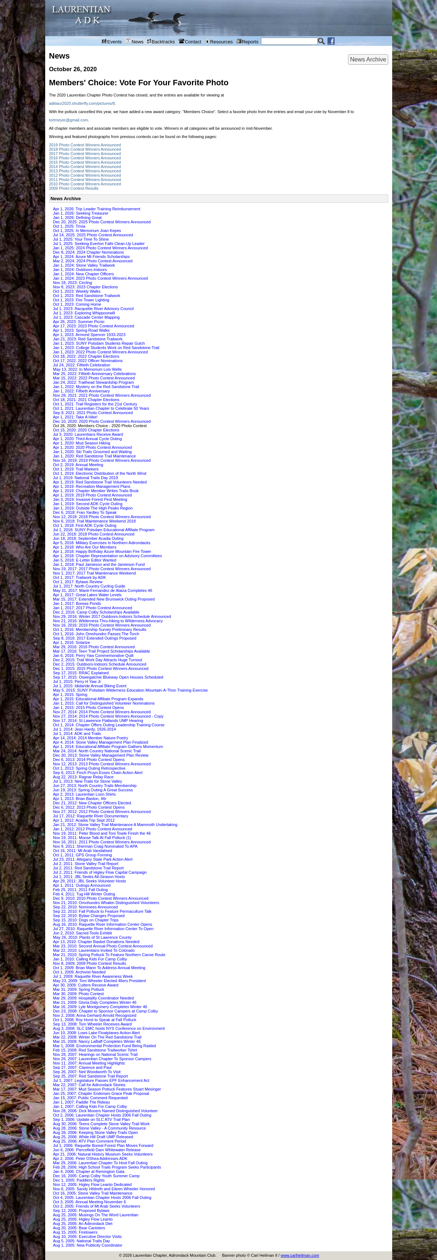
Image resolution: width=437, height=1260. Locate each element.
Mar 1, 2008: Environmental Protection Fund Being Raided (104, 1046)
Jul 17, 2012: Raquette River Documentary (90, 816)
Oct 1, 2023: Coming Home (77, 304)
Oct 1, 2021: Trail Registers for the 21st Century (95, 404)
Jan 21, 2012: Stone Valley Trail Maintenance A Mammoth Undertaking (115, 824)
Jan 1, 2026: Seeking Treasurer (80, 213)
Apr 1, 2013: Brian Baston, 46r (80, 798)
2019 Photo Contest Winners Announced (85, 145)
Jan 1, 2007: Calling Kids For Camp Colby (90, 1106)
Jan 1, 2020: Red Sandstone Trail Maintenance (94, 456)
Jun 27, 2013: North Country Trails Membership (95, 785)
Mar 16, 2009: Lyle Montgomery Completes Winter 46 (100, 1007)
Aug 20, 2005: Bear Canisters (79, 1228)
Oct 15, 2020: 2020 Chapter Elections (86, 430)
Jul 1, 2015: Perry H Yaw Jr (77, 681)
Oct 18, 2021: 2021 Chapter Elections (86, 399)
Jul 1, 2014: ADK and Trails (77, 733)
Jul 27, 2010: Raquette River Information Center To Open (103, 928)
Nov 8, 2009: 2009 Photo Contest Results (89, 963)
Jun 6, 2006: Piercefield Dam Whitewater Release (97, 1150)
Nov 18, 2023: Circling (72, 282)
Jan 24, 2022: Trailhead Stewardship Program (93, 382)
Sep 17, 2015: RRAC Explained (81, 673)
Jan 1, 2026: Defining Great (77, 217)
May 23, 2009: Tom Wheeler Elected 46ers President (99, 981)
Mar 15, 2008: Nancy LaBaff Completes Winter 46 (97, 1041)
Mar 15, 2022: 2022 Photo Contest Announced (94, 378)
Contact (190, 41)
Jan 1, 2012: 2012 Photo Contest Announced (92, 829)
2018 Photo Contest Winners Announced (85, 149)
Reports (247, 41)
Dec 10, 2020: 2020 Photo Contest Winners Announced (102, 421)
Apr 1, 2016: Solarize (71, 642)
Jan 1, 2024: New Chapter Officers (83, 274)
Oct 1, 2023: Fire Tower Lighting (81, 300)
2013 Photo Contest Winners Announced (85, 171)
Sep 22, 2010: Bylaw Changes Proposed (89, 915)
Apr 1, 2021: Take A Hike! (75, 417)
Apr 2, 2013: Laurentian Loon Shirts (84, 794)
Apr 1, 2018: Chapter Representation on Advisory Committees (107, 556)
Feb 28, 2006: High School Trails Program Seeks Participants (107, 1167)
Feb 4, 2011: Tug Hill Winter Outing (84, 894)
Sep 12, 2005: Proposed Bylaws (81, 1210)
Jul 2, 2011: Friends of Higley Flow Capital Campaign (100, 872)
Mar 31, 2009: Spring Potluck (78, 989)
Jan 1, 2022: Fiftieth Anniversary (81, 391)
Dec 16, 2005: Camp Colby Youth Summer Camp (96, 1176)
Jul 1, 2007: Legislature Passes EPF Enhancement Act (101, 1080)
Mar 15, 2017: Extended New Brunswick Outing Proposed (104, 599)
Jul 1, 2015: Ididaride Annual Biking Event (90, 686)
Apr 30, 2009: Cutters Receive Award (86, 985)
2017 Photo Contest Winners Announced (85, 153)
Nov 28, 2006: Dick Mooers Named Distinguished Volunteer (105, 1111)
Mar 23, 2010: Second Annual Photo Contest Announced (103, 946)
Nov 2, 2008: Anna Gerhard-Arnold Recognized (95, 1015)
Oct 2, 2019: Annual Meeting (78, 465)
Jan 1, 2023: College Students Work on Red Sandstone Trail (106, 347)
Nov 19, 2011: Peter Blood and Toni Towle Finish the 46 (102, 833)
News (134, 41)
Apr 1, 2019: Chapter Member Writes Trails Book (96, 491)
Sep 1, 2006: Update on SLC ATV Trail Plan (91, 1119)
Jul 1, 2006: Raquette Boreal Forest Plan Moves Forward (103, 1145)
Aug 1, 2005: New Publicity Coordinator (88, 1245)
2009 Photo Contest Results (74, 188)
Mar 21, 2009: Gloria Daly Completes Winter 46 (95, 1002)
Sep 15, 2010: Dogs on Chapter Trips (86, 920)
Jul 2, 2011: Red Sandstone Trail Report (88, 868)
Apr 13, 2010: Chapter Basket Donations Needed (96, 941)
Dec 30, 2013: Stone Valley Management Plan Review (101, 755)
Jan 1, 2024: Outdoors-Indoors (80, 269)
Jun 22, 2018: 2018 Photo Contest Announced (93, 534)
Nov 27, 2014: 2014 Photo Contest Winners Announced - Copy (108, 716)
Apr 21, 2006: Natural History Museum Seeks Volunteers (103, 1154)
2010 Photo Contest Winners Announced (85, 184)
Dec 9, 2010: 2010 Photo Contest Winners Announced (101, 898)
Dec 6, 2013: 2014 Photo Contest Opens (89, 759)
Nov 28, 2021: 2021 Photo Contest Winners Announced (102, 395)
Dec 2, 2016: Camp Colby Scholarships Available (96, 612)
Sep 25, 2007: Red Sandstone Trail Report (90, 1076)
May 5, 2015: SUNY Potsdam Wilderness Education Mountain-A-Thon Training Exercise (130, 690)
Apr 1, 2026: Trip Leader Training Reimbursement (97, 209)
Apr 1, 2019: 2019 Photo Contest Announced (92, 495)
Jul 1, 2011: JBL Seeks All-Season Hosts (89, 876)
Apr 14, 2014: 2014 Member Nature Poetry (90, 738)
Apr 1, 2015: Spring (70, 694)
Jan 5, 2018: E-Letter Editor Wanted (84, 560)
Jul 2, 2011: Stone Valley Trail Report (86, 863)
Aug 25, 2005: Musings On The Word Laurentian (95, 1215)
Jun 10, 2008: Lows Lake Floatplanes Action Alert (96, 1033)
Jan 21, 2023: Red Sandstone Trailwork (88, 339)
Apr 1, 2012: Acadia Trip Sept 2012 (84, 820)
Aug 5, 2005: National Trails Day (81, 1241)
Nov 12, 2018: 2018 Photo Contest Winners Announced (102, 517)
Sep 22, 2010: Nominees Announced (85, 907)
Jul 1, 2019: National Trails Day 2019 (85, 478)
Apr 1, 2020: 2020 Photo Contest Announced (92, 447)
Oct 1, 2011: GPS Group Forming (82, 855)
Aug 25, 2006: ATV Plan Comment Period (89, 1141)
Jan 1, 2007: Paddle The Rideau (81, 1102)
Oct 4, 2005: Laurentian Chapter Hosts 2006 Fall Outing (102, 1197)
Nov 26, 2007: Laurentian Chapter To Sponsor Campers (102, 1059)
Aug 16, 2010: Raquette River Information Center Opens (103, 924)
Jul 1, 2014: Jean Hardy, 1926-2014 (84, 729)
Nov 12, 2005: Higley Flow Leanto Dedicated (92, 1184)
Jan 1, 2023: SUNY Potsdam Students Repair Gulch (99, 343)
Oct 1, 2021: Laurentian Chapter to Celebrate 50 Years (101, 408)
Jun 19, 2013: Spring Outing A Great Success (93, 790)
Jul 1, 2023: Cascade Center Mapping (86, 317)
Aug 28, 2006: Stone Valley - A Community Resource (99, 1128)
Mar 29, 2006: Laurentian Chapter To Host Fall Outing (100, 1163)
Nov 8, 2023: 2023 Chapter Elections (85, 287)
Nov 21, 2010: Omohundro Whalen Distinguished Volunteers (106, 902)
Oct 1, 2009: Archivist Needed (79, 972)
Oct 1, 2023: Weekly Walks (76, 291)
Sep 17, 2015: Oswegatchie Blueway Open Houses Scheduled (108, 677)
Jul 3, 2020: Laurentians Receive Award (88, 434)
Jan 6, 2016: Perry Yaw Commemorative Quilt (93, 655)
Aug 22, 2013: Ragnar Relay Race (83, 777)
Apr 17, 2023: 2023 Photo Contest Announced (93, 326)
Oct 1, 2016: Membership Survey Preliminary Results (100, 629)
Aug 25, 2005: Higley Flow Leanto (83, 1219)
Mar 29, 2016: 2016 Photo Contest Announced (94, 647)
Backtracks (161, 41)
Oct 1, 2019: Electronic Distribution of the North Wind (99, 473)
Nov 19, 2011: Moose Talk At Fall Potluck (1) (92, 837)
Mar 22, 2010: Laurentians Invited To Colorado (94, 950)
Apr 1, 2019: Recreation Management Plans (91, 486)
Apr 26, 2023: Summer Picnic (79, 321)
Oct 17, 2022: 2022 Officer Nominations (88, 360)
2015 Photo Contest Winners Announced (85, 162)
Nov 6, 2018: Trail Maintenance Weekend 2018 (94, 521)
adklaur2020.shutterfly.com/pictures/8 (82, 103)
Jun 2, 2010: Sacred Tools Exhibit (82, 933)
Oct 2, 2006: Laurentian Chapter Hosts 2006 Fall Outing (102, 1115)
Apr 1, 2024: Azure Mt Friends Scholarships (91, 256)
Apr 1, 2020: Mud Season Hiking (81, 443)
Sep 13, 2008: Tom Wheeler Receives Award (92, 1024)
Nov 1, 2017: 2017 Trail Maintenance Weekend (94, 573)
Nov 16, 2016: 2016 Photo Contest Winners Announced (102, 625)
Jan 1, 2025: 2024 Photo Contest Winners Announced (100, 248)
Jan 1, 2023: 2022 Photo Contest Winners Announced (100, 352)
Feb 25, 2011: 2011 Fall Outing (80, 889)
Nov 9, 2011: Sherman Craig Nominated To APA (95, 846)
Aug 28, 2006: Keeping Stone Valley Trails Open (95, 1132)
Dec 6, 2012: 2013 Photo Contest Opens (89, 807)
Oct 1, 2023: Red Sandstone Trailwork (86, 295)
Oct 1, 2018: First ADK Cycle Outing (84, 525)
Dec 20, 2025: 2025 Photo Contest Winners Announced (102, 222)
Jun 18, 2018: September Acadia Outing (88, 538)
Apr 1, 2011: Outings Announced (82, 885)
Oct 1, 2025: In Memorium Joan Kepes (87, 230)
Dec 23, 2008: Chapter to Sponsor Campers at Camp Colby (105, 1011)
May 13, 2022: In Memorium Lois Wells (87, 369)
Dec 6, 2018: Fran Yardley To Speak (85, 512)
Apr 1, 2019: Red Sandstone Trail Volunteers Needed (100, 482)
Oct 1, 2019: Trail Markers (76, 469)
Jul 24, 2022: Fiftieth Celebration (81, 365)
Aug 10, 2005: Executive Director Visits (87, 1236)
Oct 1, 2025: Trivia (69, 226)
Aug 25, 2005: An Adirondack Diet (83, 1223)
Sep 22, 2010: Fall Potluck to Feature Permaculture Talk (102, 911)
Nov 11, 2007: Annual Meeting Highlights (89, 1063)
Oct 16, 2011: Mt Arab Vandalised (82, 850)
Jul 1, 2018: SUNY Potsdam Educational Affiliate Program (104, 530)
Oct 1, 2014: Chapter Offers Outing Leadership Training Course (109, 725)
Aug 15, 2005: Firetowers (75, 1232)
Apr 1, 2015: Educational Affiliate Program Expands (98, 699)
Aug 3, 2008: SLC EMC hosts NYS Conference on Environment (109, 1028)
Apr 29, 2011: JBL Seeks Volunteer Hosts (89, 881)
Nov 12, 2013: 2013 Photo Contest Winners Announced (102, 764)
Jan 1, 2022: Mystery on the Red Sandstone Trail (96, 386)
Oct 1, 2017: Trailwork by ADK (79, 577)
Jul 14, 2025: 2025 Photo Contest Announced (93, 235)
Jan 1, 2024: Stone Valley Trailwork (84, 265)
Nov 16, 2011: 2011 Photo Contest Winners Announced (102, 842)
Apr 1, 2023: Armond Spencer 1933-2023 (89, 334)
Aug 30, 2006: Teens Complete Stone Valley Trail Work (101, 1124)
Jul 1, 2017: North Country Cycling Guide (89, 586)
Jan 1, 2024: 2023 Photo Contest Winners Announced (100, 278)
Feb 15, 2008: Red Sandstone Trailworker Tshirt (95, 1050)
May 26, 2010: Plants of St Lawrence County (92, 937)
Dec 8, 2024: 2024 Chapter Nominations (88, 252)
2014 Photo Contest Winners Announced (85, 166)
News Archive (368, 59)
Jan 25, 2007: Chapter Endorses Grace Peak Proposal (101, 1093)
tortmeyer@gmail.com (68, 120)
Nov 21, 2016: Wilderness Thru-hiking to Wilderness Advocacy (108, 621)
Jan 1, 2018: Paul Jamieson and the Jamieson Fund (99, 564)
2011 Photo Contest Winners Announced (85, 179)
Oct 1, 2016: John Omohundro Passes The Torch (96, 634)
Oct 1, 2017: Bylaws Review (78, 582)
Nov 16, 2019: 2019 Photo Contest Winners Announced (102, 460)
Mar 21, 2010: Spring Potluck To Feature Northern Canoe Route (109, 954)
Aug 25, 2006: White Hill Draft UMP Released (93, 1137)
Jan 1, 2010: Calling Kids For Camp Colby (90, 959)
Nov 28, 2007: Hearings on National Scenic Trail (95, 1054)
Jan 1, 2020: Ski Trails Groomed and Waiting (92, 452)
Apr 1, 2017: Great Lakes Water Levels (87, 595)
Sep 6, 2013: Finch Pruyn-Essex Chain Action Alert (98, 772)
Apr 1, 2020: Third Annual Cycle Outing (87, 439)
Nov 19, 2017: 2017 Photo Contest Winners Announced (102, 569)
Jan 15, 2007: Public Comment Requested (90, 1098)
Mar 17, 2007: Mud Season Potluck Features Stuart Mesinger (107, 1089)
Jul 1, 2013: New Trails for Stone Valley (87, 781)
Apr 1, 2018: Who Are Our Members (84, 547)
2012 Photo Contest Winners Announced (85, 175)
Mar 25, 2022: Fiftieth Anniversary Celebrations (94, 373)
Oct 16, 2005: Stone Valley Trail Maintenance (93, 1193)
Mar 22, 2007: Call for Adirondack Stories (89, 1085)
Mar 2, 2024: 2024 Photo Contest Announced (93, 261)
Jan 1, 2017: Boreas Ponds (77, 603)
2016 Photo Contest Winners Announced (85, 158)
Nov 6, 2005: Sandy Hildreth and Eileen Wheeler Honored (104, 1189)
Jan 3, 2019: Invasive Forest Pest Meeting (90, 499)
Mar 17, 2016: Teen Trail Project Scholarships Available (101, 651)
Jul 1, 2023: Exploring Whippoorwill (84, 313)
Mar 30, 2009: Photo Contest (78, 994)
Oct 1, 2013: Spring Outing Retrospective (89, 768)
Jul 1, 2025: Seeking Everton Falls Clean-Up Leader (99, 243)
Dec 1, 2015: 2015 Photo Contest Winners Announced (101, 668)
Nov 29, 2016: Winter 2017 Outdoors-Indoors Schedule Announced (112, 616)
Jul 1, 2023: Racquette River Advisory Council (93, 308)
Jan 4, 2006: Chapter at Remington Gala (89, 1171)
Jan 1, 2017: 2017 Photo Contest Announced (92, 608)
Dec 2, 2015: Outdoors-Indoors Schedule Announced (99, 664)
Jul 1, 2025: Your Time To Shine (81, 239)
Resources (219, 41)
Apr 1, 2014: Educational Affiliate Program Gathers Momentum (108, 746)
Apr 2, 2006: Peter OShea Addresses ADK (90, 1158)
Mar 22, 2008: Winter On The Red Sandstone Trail (97, 1037)
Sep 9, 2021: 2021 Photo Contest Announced (93, 412)
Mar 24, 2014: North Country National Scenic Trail (97, 751)
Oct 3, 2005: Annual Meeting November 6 (89, 1202)
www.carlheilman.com (299, 1255)
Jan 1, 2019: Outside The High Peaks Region (93, 508)
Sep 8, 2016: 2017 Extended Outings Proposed (95, 638)
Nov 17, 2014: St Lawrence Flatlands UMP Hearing (98, 720)
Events (112, 41)
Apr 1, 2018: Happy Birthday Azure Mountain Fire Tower (102, 551)
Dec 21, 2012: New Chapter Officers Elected (92, 803)
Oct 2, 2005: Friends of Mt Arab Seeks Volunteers (97, 1206)
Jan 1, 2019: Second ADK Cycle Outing (88, 504)
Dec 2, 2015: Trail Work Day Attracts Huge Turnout (97, 660)
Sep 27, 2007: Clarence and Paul (82, 1067)
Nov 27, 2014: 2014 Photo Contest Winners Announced (102, 712)
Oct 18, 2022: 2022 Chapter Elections (86, 356)
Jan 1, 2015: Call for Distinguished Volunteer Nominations (104, 703)
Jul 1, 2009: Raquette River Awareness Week (93, 976)
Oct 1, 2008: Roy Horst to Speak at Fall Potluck (95, 1020)
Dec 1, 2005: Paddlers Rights (79, 1180)
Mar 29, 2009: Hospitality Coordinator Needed (93, 998)
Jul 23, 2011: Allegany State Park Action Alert (93, 859)
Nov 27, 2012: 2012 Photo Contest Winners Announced (102, 811)
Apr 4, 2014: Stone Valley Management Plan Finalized (100, 742)
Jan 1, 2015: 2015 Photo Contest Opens (88, 707)
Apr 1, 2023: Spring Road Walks (81, 330)
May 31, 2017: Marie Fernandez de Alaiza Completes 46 (103, 590)
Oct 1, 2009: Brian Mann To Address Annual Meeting (99, 968)
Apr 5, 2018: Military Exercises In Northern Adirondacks (102, 543)
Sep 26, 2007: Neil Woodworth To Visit (87, 1072)
